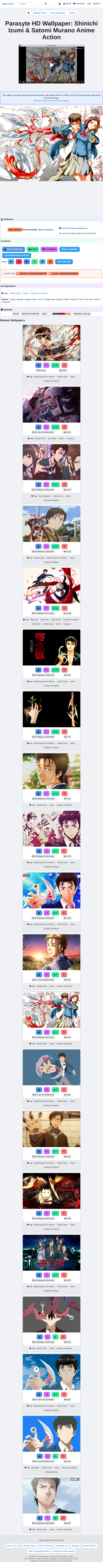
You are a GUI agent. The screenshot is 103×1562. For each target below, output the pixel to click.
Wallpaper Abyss (40, 13)
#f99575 (68, 314)
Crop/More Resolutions (16, 255)
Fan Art (97, 299)
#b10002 (62, 314)
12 (55, 794)
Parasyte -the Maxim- (51, 381)
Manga (27, 299)
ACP (8, 274)
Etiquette (75, 1546)
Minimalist (35, 1468)
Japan (13, 299)
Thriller (66, 299)
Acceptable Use (62, 1546)
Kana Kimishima (44, 496)
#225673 (55, 314)
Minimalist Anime (51, 1472)
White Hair (34, 620)
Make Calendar (70, 249)
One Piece (89, 299)
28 (55, 608)
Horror (34, 299)
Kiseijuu (72, 13)
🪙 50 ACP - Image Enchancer (63, 274)
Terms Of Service (45, 1546)
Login (89, 4)
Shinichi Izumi (15, 293)
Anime (25, 293)
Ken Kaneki (52, 438)
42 (55, 427)
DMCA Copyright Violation (38, 1551)
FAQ (19, 1546)
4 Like (33, 249)
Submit (67, 4)
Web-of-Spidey (45, 229)
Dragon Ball (49, 299)
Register (96, 4)
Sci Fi (41, 299)
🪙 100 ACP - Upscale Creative (32, 274)
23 (55, 670)
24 (55, 546)
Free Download (13, 249)
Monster (20, 299)
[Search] (45, 4)
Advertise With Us (89, 1546)
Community (79, 4)
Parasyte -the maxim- (39, 293)
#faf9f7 (49, 314)
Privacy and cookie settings (63, 1551)
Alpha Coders (8, 4)
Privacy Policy (29, 1546)
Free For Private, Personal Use (74, 228)
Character (6, 302)
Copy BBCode (64, 262)
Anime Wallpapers (58, 13)
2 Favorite (49, 249)
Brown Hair (45, 620)
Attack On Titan (77, 299)
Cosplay (59, 299)
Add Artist (15, 229)
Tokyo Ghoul (55, 620)
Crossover (70, 438)
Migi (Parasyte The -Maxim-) (44, 377)
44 (55, 365)
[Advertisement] (51, 199)
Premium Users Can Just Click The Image (51, 101)
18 (55, 732)
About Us (10, 1546)
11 (55, 485)
